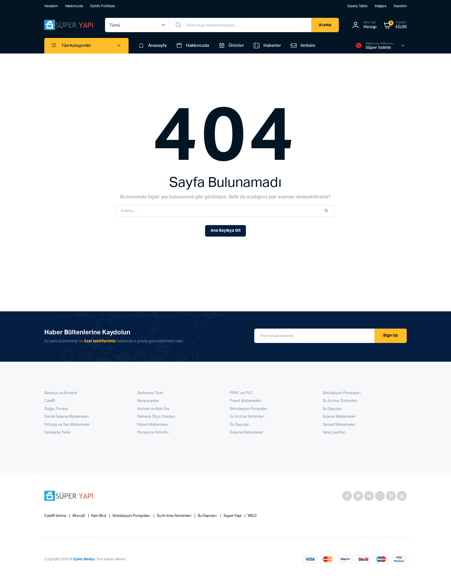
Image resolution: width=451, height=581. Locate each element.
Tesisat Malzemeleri (339, 425)
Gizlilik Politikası (102, 6)
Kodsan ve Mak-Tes (153, 409)
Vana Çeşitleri (334, 432)
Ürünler (231, 45)
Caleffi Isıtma (55, 516)
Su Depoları (239, 425)
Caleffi (49, 401)
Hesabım (51, 6)
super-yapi (232, 516)
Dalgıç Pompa (56, 409)
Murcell (79, 516)
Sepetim (400, 6)
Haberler (267, 45)
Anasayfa (152, 45)
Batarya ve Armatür (60, 393)
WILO (252, 516)
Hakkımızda (74, 6)
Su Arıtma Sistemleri (247, 417)
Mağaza (381, 6)
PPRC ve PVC (241, 393)
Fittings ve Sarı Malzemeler (67, 425)
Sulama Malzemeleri (246, 432)
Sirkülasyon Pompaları (249, 409)
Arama (325, 25)
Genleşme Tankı (57, 432)
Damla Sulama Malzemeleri (66, 417)
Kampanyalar (148, 401)
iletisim (302, 45)
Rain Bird (99, 516)
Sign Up (390, 335)
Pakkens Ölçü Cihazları (156, 417)
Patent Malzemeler (153, 425)
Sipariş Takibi (357, 6)
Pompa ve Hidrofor (153, 432)
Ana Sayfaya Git (226, 231)
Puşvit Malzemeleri (245, 401)
